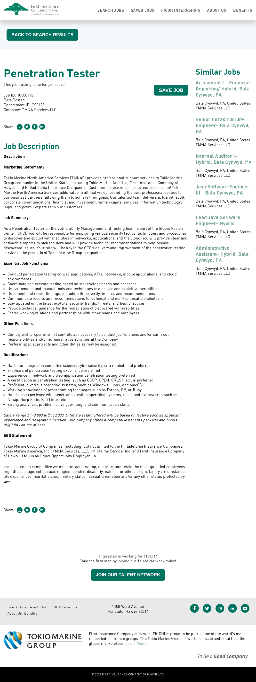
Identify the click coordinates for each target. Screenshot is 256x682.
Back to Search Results (42, 34)
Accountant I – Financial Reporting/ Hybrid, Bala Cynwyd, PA (223, 89)
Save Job (171, 90)
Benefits (242, 10)
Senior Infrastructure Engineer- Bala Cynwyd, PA (223, 125)
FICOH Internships (180, 10)
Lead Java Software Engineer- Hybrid (218, 220)
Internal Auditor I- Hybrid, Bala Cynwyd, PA (224, 159)
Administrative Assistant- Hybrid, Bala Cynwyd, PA (222, 254)
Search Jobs (110, 10)
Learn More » (137, 643)
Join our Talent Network (128, 574)
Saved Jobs (142, 10)
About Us (216, 10)
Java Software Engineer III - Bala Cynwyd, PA (223, 190)
